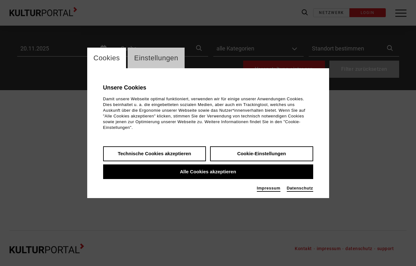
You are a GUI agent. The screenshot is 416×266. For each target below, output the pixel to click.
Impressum (268, 188)
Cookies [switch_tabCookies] (107, 58)
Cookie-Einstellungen (261, 153)
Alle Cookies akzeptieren (208, 171)
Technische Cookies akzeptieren (154, 153)
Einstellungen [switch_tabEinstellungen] (156, 58)
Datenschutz (300, 188)
